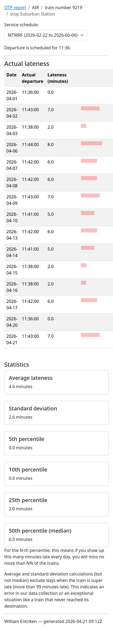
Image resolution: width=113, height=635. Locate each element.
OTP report (15, 7)
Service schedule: (21, 25)
